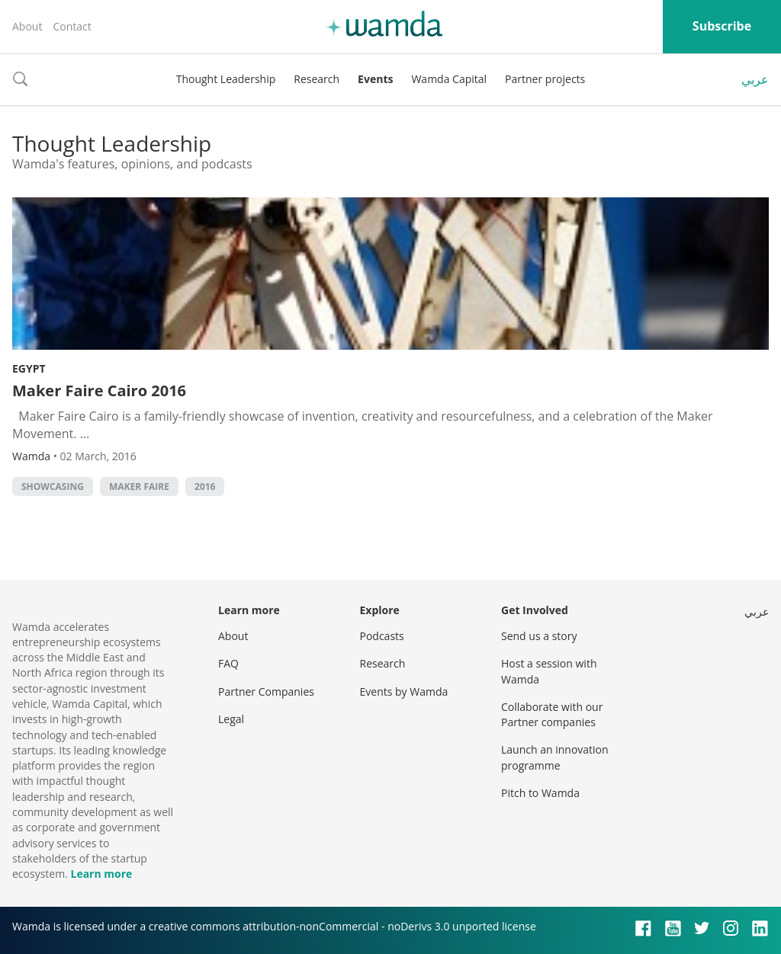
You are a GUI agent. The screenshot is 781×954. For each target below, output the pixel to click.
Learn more (101, 873)
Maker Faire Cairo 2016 (99, 390)
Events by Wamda (404, 691)
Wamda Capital (449, 79)
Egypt (29, 368)
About (27, 26)
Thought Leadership (226, 79)
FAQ (228, 663)
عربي (755, 79)
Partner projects (545, 79)
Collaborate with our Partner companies (552, 714)
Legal (231, 719)
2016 (204, 486)
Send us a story (539, 636)
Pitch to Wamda (540, 793)
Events (375, 79)
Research (316, 79)
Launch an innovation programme (555, 757)
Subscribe (722, 26)
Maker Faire (139, 486)
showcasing (52, 486)
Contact (72, 26)
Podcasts (382, 636)
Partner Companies (266, 691)
